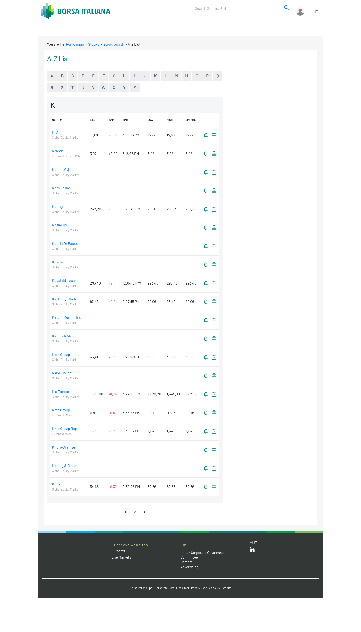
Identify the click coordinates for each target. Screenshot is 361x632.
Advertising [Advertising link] (189, 567)
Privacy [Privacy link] (196, 588)
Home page (75, 44)
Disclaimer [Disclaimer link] (183, 588)
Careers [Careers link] (186, 562)
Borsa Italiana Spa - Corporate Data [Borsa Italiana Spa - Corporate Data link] (151, 588)
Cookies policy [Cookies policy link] (212, 588)
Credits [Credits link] (228, 588)
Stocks (93, 44)
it (316, 11)
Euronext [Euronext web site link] (119, 551)
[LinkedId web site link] (252, 551)
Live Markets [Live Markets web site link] (121, 557)
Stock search (113, 44)
